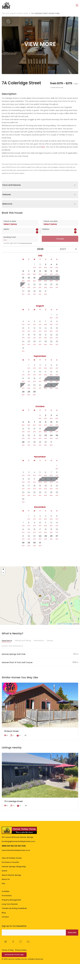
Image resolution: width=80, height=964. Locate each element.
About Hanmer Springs (11, 875)
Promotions (7, 895)
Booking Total (10, 237)
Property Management (11, 900)
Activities (5, 891)
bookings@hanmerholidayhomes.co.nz (18, 841)
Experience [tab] (7, 640)
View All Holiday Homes (12, 858)
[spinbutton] (16, 232)
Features (6, 194)
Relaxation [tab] (39, 640)
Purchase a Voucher (10, 862)
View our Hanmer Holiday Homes (15, 13)
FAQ (3, 883)
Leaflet (59, 623)
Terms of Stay (8, 950)
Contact (5, 917)
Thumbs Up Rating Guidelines (14, 908)
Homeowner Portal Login (14, 954)
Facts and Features (11, 185)
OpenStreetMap (67, 623)
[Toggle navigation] (77, 5)
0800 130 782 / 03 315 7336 (14, 846)
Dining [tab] (50, 640)
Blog (4, 912)
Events (4, 870)
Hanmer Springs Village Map (14, 866)
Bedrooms (7, 204)
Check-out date (51, 221)
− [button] (3, 573)
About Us (6, 879)
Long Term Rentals (10, 904)
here (43, 147)
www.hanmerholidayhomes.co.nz (16, 850)
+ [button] (3, 569)
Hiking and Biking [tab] (23, 640)
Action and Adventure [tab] (12, 646)
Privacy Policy (21, 950)
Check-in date (10, 221)
